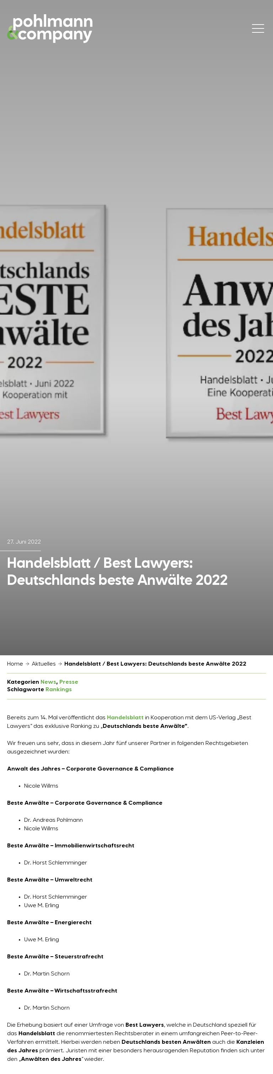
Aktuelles (44, 664)
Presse (68, 682)
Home (15, 664)
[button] (15, 1058)
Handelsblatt (125, 718)
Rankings (59, 690)
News (48, 682)
